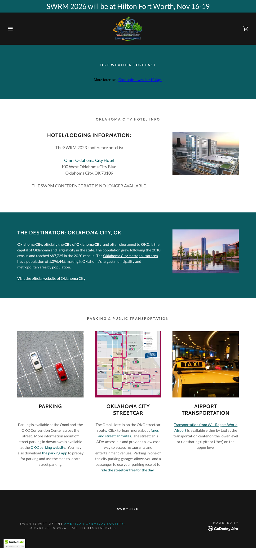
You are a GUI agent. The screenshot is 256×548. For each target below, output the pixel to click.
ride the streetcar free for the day (127, 470)
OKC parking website (47, 447)
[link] (128, 28)
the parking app (54, 453)
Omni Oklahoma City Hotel (89, 160)
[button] (13, 28)
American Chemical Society (94, 523)
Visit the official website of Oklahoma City (51, 278)
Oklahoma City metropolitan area (130, 255)
